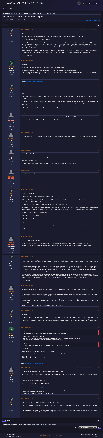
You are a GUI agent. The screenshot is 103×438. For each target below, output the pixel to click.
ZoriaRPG (11, 138)
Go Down (5, 25)
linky (11, 33)
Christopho (11, 119)
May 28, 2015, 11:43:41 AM (27, 367)
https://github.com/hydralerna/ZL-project (34, 81)
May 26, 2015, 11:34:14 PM (27, 189)
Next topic (97, 20)
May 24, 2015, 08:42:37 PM (27, 85)
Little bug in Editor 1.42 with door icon (48, 77)
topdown (11, 156)
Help (95, 436)
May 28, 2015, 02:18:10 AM (27, 327)
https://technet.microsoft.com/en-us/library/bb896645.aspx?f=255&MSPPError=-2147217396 (72, 157)
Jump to (77, 427)
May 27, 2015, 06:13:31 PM (27, 285)
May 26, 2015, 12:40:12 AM (27, 150)
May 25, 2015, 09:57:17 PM (27, 132)
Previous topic (89, 20)
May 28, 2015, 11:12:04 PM (27, 398)
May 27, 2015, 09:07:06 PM (27, 310)
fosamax (11, 291)
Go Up (4, 420)
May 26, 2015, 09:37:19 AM (27, 170)
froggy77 (11, 66)
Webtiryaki (13, 434)
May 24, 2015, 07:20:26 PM (27, 29)
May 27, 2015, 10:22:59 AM (27, 236)
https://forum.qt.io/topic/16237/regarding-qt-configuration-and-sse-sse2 (39, 387)
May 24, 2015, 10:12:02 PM (27, 113)
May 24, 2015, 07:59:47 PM (27, 60)
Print (98, 25)
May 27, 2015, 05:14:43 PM (27, 256)
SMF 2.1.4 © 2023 (10, 436)
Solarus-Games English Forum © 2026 (89, 434)
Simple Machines (17, 436)
